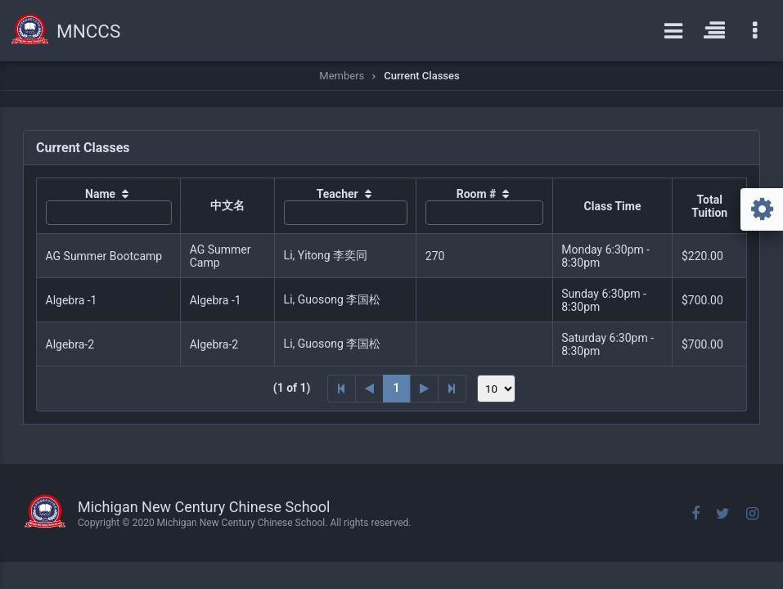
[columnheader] (109, 206)
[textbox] (109, 212)
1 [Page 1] (397, 387)
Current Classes (421, 76)
